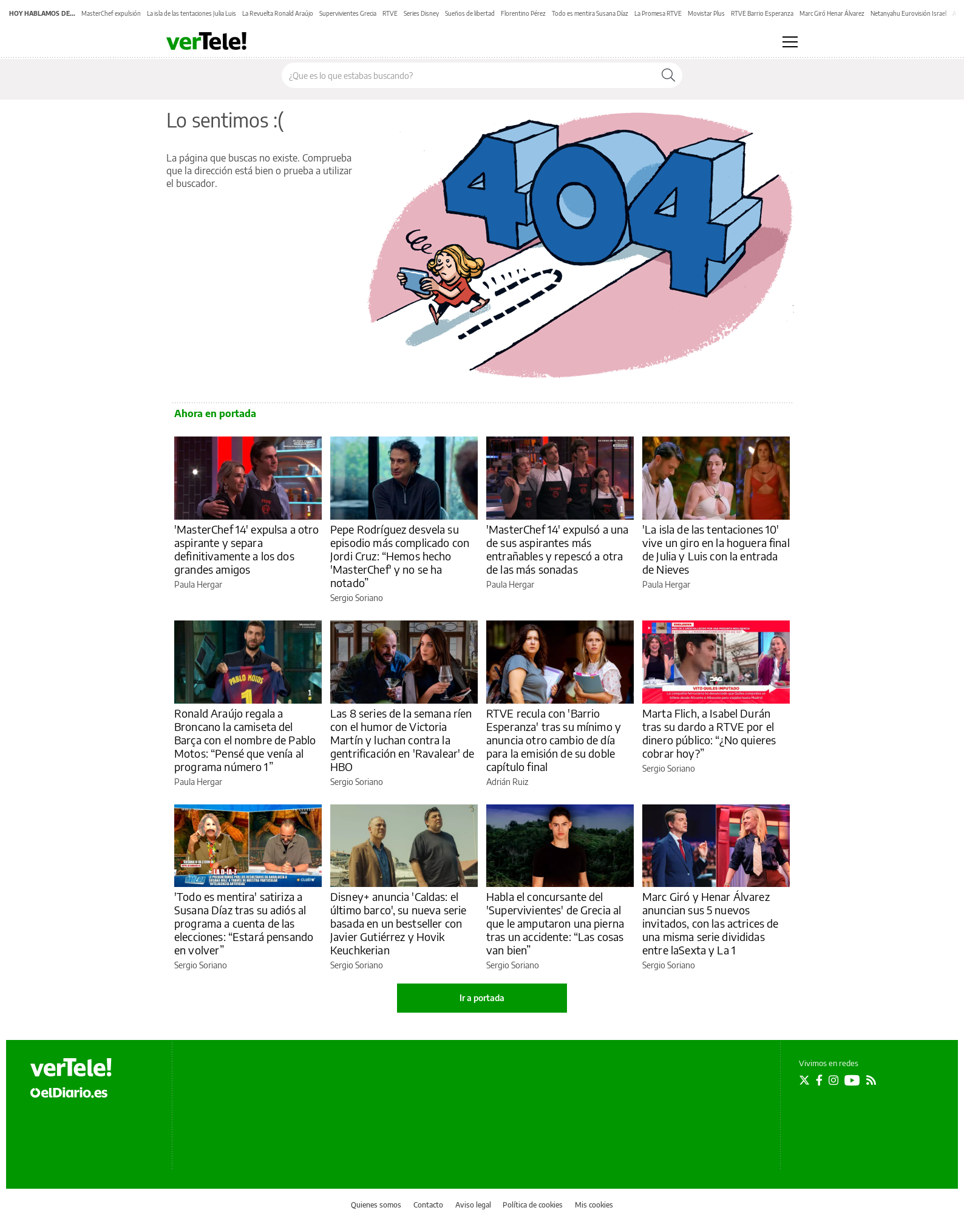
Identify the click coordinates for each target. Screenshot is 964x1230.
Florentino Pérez (523, 13)
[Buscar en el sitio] (468, 75)
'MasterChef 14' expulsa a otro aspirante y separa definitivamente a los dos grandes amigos (246, 549)
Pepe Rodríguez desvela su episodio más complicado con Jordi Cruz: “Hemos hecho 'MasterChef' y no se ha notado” (399, 556)
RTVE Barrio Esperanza (762, 13)
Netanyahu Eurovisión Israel (908, 13)
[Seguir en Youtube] (852, 1080)
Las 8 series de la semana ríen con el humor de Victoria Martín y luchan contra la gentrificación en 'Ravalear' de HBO (402, 739)
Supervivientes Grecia (347, 13)
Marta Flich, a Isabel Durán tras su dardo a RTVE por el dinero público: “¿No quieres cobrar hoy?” (709, 733)
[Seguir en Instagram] (833, 1080)
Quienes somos (376, 1204)
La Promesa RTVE (658, 13)
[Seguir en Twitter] (804, 1080)
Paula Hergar (198, 584)
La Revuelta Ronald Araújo (277, 13)
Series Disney (421, 13)
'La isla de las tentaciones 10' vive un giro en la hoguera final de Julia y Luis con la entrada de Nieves (716, 549)
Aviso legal (473, 1204)
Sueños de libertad (470, 13)
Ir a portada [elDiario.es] (482, 998)
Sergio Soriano (356, 598)
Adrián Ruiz (507, 781)
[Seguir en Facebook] (819, 1080)
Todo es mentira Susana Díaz (590, 13)
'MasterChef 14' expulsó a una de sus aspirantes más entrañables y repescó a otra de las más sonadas (557, 549)
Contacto (428, 1204)
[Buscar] (668, 75)
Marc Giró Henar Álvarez (831, 13)
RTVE (390, 13)
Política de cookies (533, 1204)
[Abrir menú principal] (790, 41)
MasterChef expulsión (111, 13)
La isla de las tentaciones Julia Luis (191, 13)
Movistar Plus (706, 13)
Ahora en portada (215, 413)
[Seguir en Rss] (871, 1080)
